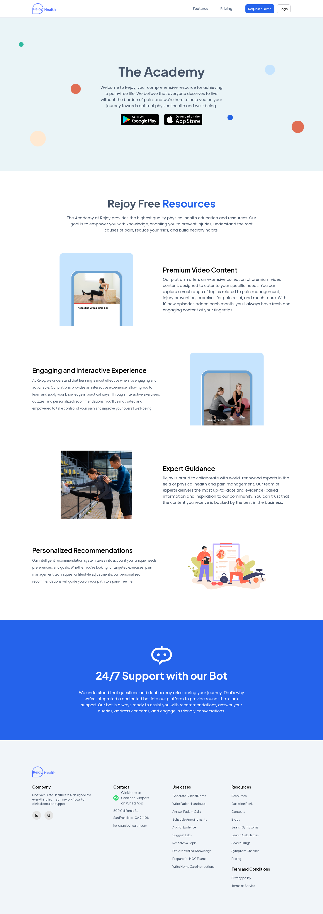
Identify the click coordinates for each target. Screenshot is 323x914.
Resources (239, 796)
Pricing (226, 8)
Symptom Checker (245, 851)
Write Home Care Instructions (193, 866)
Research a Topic (184, 843)
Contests (238, 811)
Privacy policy (241, 878)
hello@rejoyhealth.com (130, 825)
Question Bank (242, 804)
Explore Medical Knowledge (191, 851)
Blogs (235, 819)
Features (200, 8)
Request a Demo (260, 9)
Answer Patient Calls (186, 811)
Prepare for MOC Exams (189, 859)
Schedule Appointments (189, 819)
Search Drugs (240, 843)
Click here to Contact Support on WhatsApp (131, 797)
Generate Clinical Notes (189, 796)
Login (284, 9)
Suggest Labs (182, 835)
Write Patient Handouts (189, 804)
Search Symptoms (244, 827)
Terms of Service (243, 886)
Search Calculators (245, 835)
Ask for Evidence (184, 827)
